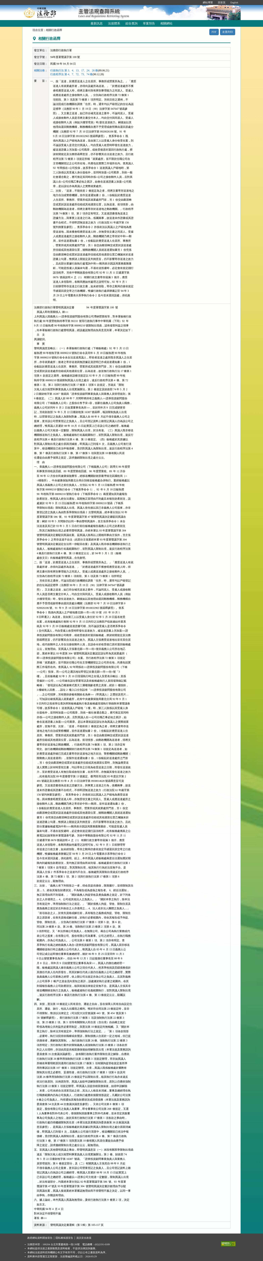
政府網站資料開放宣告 (39, 1238)
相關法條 (39, 70)
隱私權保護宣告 (64, 1238)
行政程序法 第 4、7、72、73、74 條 (71, 74)
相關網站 (166, 23)
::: (197, 2)
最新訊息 (97, 23)
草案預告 (149, 23)
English (234, 2)
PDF (214, 31)
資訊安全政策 (83, 1238)
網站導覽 (208, 2)
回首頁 (221, 2)
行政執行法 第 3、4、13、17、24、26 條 (74, 70)
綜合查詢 (131, 23)
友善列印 (227, 31)
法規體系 (114, 23)
